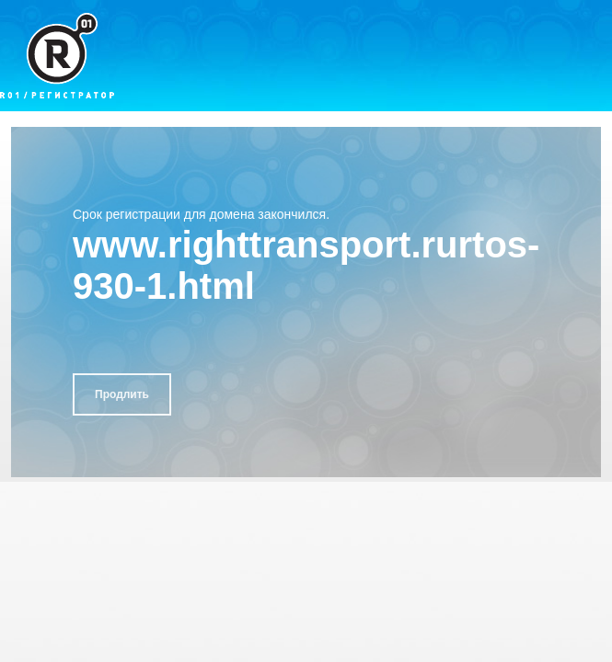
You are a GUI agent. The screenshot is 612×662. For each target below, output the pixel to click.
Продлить (122, 394)
